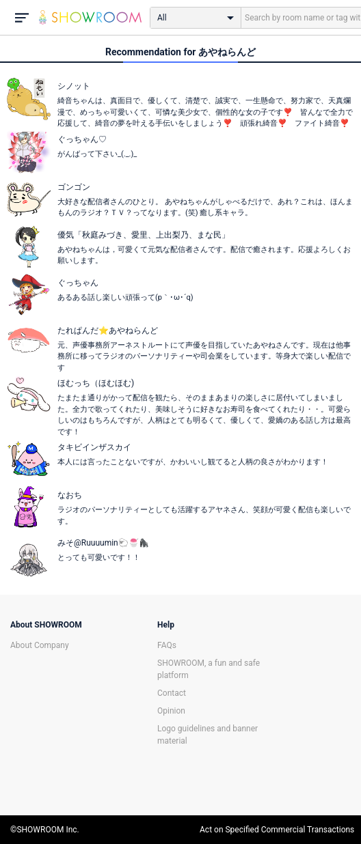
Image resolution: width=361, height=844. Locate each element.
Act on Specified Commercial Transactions (277, 829)
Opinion (171, 711)
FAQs (166, 645)
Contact (171, 693)
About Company (39, 645)
